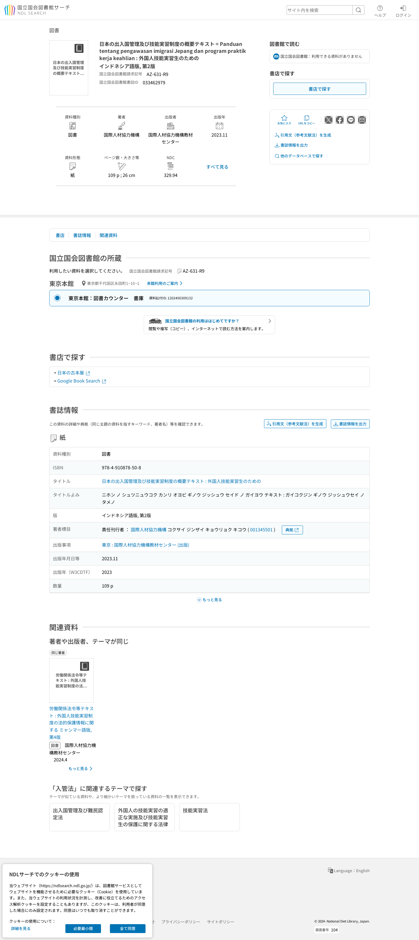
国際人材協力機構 (148, 529)
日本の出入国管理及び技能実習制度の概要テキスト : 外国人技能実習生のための (181, 481)
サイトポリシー (220, 921)
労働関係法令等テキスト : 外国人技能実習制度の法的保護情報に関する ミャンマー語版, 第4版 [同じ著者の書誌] (71, 722)
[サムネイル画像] (72, 680)
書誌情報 (82, 235)
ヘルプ (380, 10)
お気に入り (284, 120)
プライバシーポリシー (180, 921)
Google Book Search (82, 380)
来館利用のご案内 (165, 283)
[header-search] (325, 10)
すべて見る (217, 166)
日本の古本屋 (74, 372)
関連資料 (108, 235)
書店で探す (320, 88)
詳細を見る (21, 928)
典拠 (292, 530)
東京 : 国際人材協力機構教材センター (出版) (145, 544)
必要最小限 (83, 928)
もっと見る (81, 768)
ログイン (403, 10)
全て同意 (127, 928)
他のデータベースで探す (298, 156)
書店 (60, 235)
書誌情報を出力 (291, 145)
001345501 (261, 529)
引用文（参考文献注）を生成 (302, 135)
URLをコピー (306, 120)
